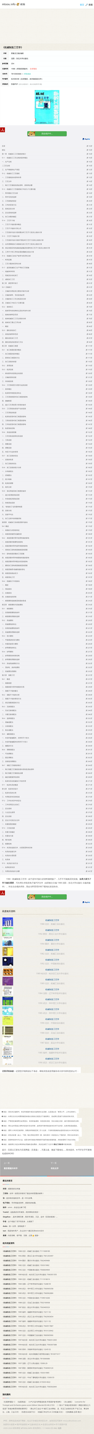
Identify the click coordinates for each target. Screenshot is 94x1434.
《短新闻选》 (22, 1402)
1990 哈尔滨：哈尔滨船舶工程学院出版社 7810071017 (31, 1354)
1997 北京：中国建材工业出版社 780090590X (27, 1335)
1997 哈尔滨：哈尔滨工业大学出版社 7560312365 (29, 1340)
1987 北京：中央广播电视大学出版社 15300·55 (28, 1377)
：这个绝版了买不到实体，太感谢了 (18, 1221)
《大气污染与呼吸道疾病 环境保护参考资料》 (44, 1402)
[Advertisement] (47, 26)
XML (55, 1428)
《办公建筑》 (68, 1402)
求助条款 (27, 74)
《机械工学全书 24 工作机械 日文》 (50, 1412)
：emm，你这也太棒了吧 (14, 1207)
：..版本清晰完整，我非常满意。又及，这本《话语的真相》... (29, 1217)
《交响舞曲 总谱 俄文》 (74, 1412)
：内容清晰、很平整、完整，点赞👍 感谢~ (20, 1235)
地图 (59, 1428)
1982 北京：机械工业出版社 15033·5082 (25, 1265)
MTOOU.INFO (26, 1428)
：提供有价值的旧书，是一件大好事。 (18, 1198)
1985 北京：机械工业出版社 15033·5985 (25, 1373)
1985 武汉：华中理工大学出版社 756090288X (27, 1293)
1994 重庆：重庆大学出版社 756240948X (26, 1260)
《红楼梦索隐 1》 (9, 1402)
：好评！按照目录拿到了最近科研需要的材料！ (23, 1193)
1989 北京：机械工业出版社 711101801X (26, 1279)
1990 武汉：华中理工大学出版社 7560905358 (27, 1288)
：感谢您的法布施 (11, 1188)
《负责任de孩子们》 (28, 1412)
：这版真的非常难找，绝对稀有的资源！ (21, 1212)
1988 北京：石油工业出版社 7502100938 (26, 1302)
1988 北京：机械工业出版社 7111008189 (26, 1251)
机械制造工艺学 (52, 920)
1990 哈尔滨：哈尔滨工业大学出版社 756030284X (29, 1387)
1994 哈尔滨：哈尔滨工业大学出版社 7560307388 (29, 1344)
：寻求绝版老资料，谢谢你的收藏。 (19, 1202)
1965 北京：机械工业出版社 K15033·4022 (26, 1382)
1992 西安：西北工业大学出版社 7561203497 (27, 1256)
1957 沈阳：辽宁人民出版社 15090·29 (24, 1363)
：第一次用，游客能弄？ (14, 1226)
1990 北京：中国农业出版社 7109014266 (26, 1298)
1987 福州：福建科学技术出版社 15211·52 (26, 1321)
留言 (82, 4)
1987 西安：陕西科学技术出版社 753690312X (27, 1368)
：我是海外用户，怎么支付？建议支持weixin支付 (23, 1231)
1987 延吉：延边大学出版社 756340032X (26, 1307)
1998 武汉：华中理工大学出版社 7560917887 (27, 1326)
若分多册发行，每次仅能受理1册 (30, 84)
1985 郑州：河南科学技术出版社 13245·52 (26, 1349)
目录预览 (33, 69)
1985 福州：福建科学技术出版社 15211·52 (26, 1312)
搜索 (91, 4)
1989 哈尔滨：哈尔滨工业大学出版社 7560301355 (29, 1274)
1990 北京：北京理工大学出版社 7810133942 (27, 1330)
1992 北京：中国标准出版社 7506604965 (26, 1270)
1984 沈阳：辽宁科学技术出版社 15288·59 (26, 1284)
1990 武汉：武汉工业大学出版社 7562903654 (27, 1316)
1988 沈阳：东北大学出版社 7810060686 (26, 1358)
